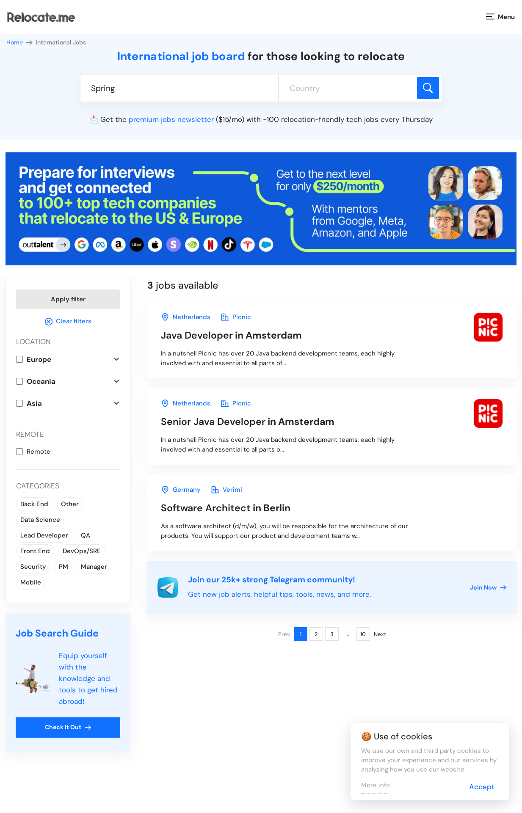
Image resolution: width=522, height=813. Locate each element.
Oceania (41, 381)
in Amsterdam (231, 335)
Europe (39, 359)
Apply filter (68, 299)
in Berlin (225, 508)
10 (363, 634)
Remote (38, 451)
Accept (481, 786)
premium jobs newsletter (171, 119)
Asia (34, 403)
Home (19, 42)
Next (380, 634)
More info (375, 785)
